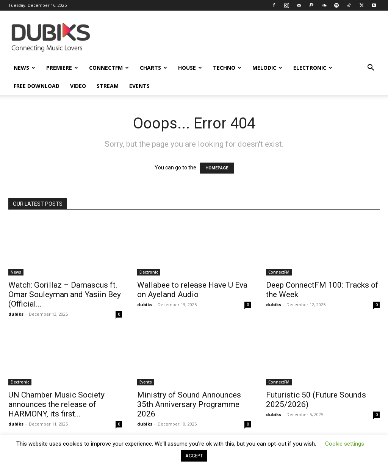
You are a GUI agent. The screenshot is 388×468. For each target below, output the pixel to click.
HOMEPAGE (216, 168)
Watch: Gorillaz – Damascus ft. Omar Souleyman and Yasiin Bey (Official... (64, 294)
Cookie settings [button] (344, 443)
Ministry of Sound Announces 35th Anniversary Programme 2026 (189, 404)
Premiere (62, 67)
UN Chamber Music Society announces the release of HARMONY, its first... (56, 404)
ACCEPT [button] (194, 456)
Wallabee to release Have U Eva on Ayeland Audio (192, 289)
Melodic (267, 67)
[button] (370, 68)
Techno (227, 67)
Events (139, 85)
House (190, 67)
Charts (153, 67)
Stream (108, 85)
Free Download (36, 85)
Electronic (312, 67)
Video (78, 85)
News (24, 67)
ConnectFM (109, 67)
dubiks (15, 314)
